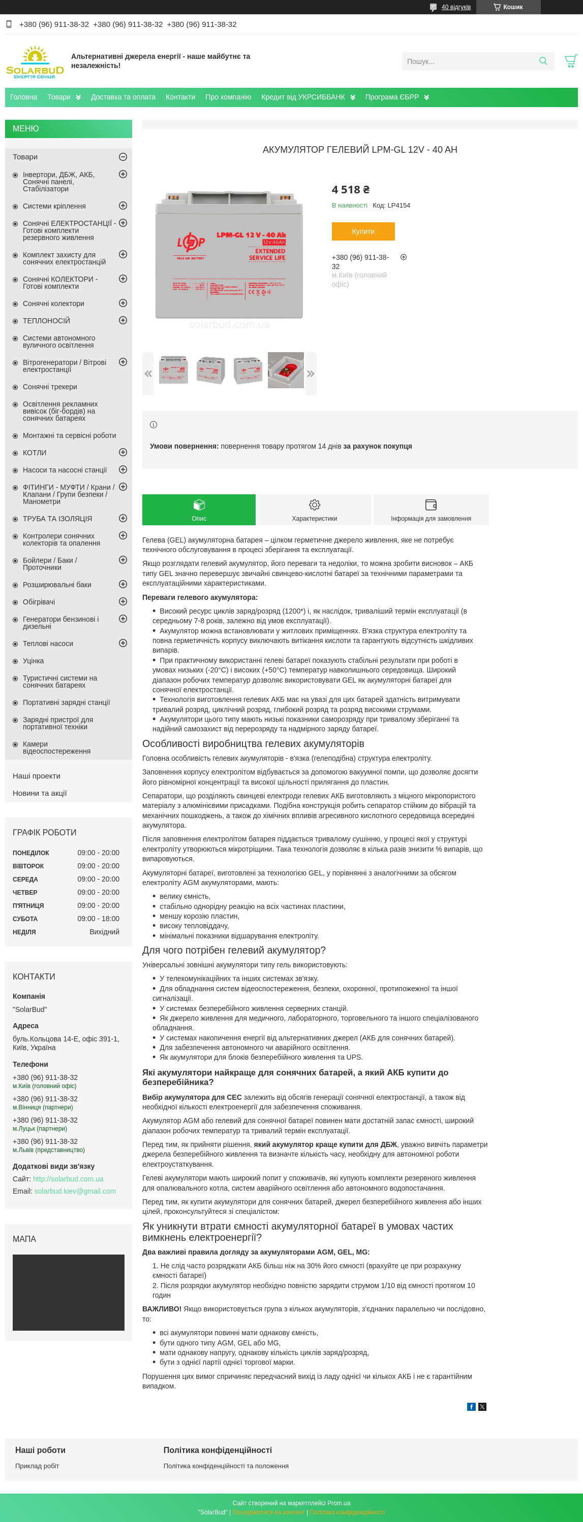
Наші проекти (36, 775)
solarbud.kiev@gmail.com (75, 1191)
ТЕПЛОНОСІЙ (46, 321)
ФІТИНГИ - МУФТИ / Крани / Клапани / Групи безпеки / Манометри (69, 494)
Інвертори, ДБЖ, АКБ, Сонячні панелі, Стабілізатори (59, 182)
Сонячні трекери (50, 387)
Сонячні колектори (53, 303)
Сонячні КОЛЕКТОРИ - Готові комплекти (60, 282)
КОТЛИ (34, 453)
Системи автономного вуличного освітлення (59, 341)
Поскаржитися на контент (268, 1512)
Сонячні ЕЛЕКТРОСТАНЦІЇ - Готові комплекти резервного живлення (69, 230)
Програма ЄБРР (392, 97)
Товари (59, 97)
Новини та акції (40, 793)
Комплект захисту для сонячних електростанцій (64, 258)
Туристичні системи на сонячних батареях (60, 681)
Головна (23, 97)
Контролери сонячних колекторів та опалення (61, 539)
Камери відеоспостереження (56, 747)
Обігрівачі (39, 602)
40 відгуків (456, 7)
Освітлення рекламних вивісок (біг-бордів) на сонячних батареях (60, 411)
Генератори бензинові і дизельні (61, 622)
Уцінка (33, 661)
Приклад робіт (37, 1466)
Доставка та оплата (123, 97)
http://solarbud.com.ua (68, 1179)
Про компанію (228, 97)
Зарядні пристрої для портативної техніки (58, 723)
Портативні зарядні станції (66, 702)
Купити (363, 231)
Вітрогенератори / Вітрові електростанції (64, 366)
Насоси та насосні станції (65, 470)
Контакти (180, 97)
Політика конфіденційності (347, 1512)
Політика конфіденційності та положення (226, 1466)
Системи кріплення (54, 206)
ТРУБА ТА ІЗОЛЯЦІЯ (57, 519)
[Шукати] (543, 61)
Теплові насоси (48, 643)
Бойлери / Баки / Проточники (50, 563)
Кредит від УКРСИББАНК (303, 97)
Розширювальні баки (57, 585)
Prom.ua (338, 1503)
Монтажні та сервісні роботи (69, 435)
